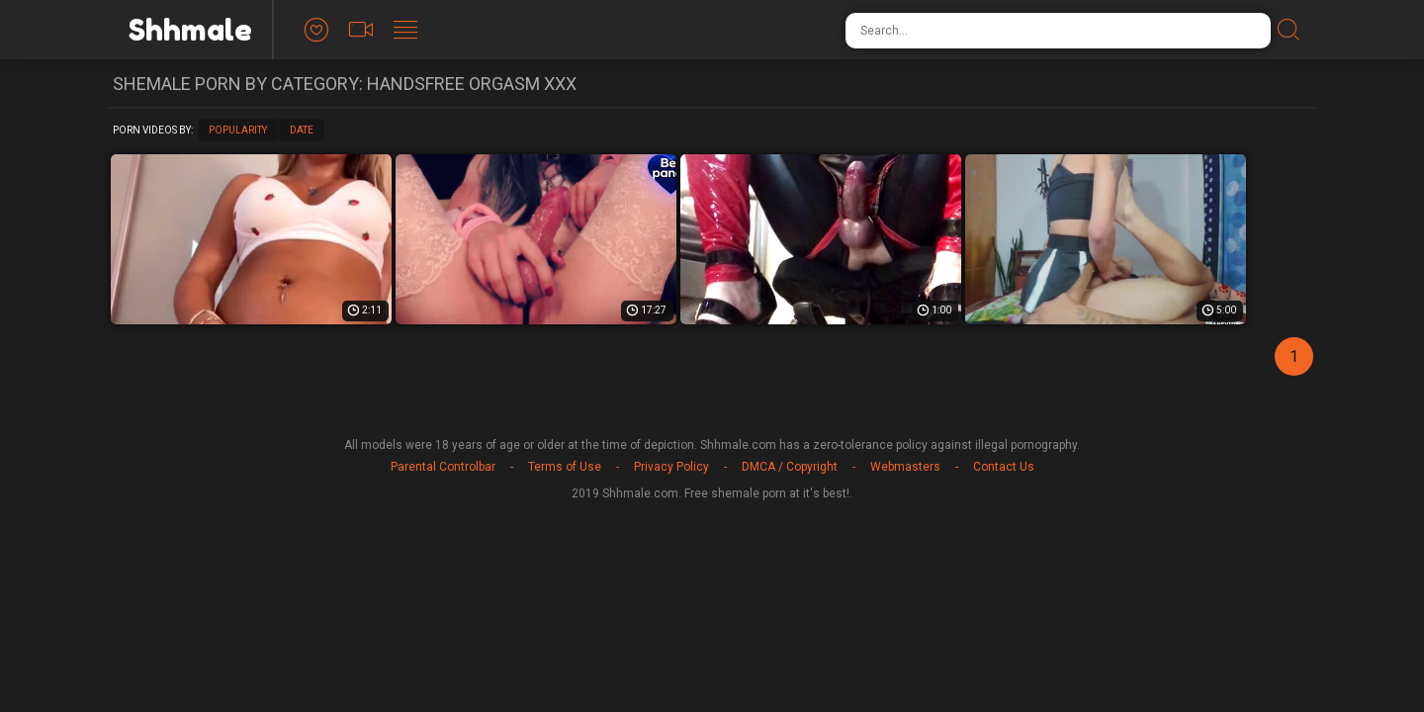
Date (301, 130)
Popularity (238, 130)
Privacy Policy (671, 467)
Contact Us (1003, 467)
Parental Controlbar (443, 467)
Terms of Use (564, 467)
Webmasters (905, 467)
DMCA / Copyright (790, 467)
